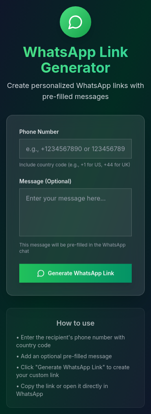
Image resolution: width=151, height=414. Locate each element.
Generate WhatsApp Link (75, 273)
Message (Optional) (45, 181)
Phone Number (39, 131)
